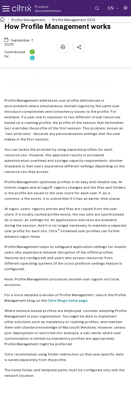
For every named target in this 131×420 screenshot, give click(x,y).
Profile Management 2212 (73, 20)
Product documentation (48, 9)
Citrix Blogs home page (68, 300)
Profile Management (28, 20)
